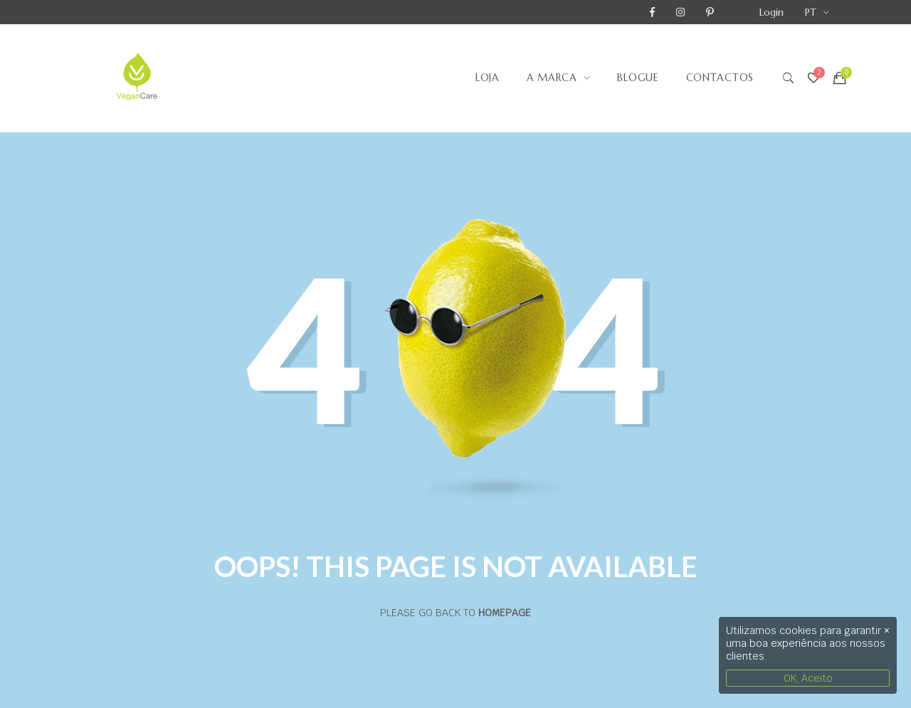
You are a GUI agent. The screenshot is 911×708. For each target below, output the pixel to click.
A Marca (552, 77)
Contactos (720, 77)
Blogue (637, 77)
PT (810, 12)
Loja (487, 77)
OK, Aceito (808, 678)
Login (771, 12)
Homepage (504, 612)
